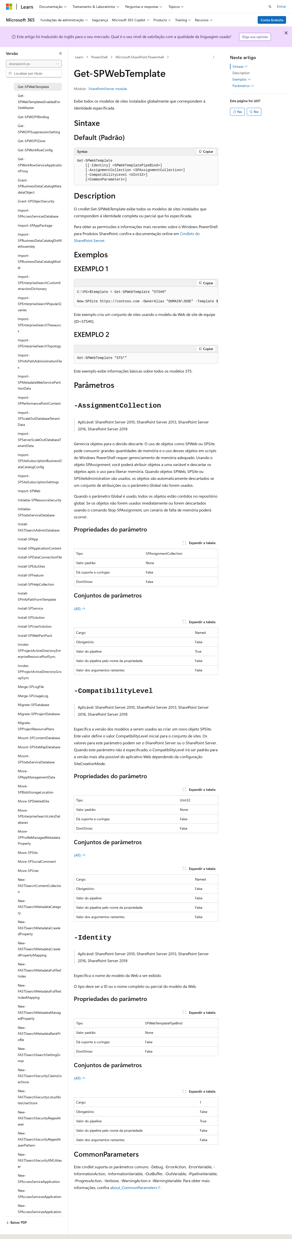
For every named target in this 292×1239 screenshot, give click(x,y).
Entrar (281, 6)
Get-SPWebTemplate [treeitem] (33, 86)
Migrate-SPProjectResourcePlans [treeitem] (36, 725)
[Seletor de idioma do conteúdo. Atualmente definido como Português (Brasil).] (24, 1231)
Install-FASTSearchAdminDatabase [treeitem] (39, 527)
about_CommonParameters (133, 1187)
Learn (79, 57)
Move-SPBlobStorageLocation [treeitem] (35, 789)
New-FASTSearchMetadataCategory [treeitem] (39, 906)
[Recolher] (60, 53)
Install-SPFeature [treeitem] (30, 575)
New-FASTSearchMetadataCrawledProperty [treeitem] (39, 927)
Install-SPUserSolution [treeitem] (35, 626)
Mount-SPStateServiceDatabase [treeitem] (36, 758)
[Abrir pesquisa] (270, 6)
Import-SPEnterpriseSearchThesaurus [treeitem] (39, 324)
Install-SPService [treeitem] (30, 608)
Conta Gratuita (272, 20)
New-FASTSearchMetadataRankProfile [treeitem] (39, 1033)
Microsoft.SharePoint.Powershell (140, 57)
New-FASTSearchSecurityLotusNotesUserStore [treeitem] (39, 1096)
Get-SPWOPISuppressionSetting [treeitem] (39, 128)
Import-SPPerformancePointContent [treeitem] (39, 400)
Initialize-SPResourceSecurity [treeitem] (40, 500)
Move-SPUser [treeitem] (28, 870)
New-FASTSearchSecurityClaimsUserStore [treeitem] (40, 1075)
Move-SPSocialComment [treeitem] (37, 861)
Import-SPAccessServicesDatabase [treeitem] (38, 213)
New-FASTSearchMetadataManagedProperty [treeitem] (39, 1012)
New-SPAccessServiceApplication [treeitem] (39, 1178)
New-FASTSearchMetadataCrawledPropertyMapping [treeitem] (39, 949)
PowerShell (99, 57)
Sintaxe (240, 66)
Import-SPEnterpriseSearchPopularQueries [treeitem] (39, 303)
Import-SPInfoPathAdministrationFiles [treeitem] (40, 361)
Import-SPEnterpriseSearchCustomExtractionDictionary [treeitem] (39, 282)
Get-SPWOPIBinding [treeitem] (33, 116)
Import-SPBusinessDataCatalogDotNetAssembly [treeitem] (40, 240)
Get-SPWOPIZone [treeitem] (31, 140)
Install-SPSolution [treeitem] (31, 617)
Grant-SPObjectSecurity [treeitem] (36, 201)
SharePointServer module (107, 88)
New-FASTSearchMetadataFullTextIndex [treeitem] (39, 970)
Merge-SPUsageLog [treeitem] (33, 695)
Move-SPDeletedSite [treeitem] (33, 801)
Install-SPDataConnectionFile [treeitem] (40, 557)
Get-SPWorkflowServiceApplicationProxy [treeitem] (40, 164)
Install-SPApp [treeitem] (28, 539)
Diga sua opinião (255, 36)
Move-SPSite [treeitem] (28, 852)
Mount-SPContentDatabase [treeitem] (39, 737)
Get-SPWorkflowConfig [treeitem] (35, 150)
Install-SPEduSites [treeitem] (31, 566)
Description (241, 72)
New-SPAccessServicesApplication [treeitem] (39, 1193)
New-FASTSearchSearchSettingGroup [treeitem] (39, 1054)
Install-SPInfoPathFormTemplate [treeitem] (37, 596)
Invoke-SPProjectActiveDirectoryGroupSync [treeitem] (40, 671)
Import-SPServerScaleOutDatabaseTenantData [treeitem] (39, 439)
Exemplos (241, 79)
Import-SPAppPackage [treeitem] (35, 225)
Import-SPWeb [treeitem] (29, 490)
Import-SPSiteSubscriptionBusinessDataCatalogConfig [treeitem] (40, 460)
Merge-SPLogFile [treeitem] (31, 686)
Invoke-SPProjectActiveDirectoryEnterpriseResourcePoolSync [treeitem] (39, 650)
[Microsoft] (9, 6)
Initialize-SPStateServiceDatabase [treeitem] (36, 512)
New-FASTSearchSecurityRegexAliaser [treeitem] (39, 1118)
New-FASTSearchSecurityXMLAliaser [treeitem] (40, 1160)
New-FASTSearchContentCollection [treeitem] (39, 885)
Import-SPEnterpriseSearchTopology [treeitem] (39, 343)
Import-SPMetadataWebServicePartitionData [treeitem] (39, 382)
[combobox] (34, 64)
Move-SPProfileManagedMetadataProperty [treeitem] (39, 837)
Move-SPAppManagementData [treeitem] (36, 774)
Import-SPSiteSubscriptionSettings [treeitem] (38, 478)
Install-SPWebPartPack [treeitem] (35, 635)
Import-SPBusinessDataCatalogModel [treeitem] (39, 261)
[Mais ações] (213, 57)
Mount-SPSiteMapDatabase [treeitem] (39, 747)
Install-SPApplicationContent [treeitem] (39, 548)
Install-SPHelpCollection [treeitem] (36, 584)
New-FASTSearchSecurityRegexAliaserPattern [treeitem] (39, 1139)
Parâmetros (243, 86)
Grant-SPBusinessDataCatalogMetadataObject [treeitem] (39, 186)
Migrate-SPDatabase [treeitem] (33, 704)
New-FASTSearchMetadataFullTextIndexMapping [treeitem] (39, 991)
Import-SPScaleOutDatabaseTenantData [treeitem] (39, 418)
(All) (80, 608)
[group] (146, 297)
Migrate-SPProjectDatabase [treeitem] (39, 713)
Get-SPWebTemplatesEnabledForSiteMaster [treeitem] (39, 101)
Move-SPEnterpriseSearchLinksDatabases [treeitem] (39, 816)
